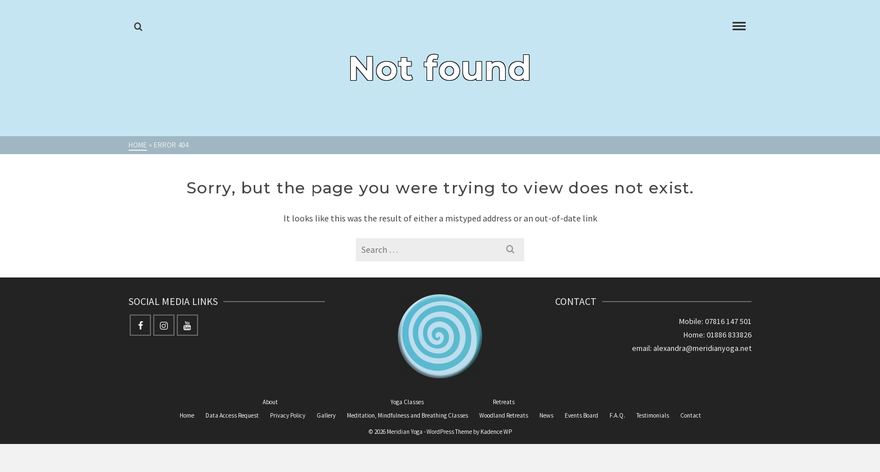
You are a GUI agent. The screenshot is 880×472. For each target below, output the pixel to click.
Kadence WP (496, 432)
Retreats (504, 402)
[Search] (138, 27)
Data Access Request (232, 415)
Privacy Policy (287, 415)
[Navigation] (739, 27)
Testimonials (652, 415)
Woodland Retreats (503, 415)
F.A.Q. (617, 415)
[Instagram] (164, 325)
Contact (690, 415)
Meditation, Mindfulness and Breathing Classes (407, 415)
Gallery (326, 415)
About (270, 402)
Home (187, 415)
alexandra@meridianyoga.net (702, 348)
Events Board (581, 415)
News (546, 415)
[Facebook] (140, 325)
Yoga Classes (407, 402)
